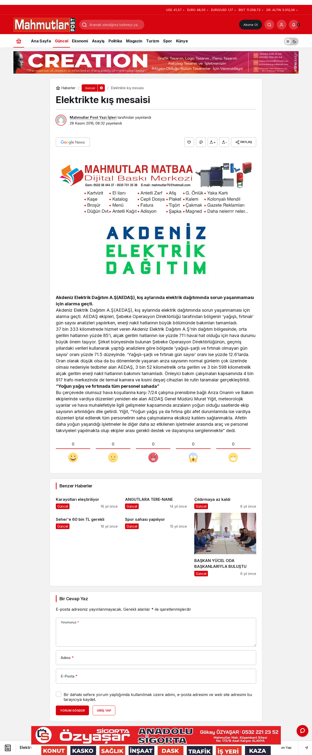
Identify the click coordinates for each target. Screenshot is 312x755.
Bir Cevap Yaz (73, 598)
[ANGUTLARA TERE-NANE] (156, 501)
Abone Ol (251, 25)
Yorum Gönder (72, 710)
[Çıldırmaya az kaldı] (225, 501)
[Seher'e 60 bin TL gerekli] (87, 544)
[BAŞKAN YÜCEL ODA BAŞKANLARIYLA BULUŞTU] (225, 544)
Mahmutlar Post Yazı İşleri (93, 117)
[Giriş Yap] (281, 24)
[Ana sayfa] (19, 41)
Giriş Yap (104, 710)
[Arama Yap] (269, 24)
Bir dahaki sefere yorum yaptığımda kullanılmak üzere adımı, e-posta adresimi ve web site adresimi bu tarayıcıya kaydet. (158, 697)
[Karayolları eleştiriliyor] (87, 501)
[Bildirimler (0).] (294, 24)
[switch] (291, 41)
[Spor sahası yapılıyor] (156, 544)
